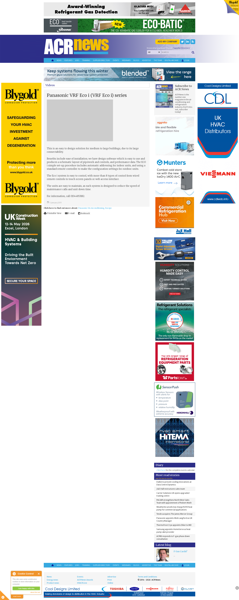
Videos (50, 85)
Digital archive (171, 60)
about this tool (35, 592)
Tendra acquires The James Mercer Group (174, 514)
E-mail (71, 213)
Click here (160, 470)
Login (185, 60)
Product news (53, 583)
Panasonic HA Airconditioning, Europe (94, 208)
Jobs (77, 60)
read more (17, 596)
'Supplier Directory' (181, 48)
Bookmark (85, 213)
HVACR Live (82, 583)
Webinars (126, 60)
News (59, 60)
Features (68, 60)
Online (110, 583)
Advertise (146, 60)
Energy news (52, 580)
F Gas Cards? (180, 551)
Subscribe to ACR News (183, 87)
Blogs (136, 60)
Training (86, 60)
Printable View (54, 213)
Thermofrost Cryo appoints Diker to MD (174, 525)
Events (116, 60)
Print (109, 580)
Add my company (167, 41)
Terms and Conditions (147, 577)
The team (158, 60)
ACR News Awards (85, 580)
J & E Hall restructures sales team (170, 489)
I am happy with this (26, 588)
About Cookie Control (14, 573)
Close (39, 574)
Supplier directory (101, 60)
